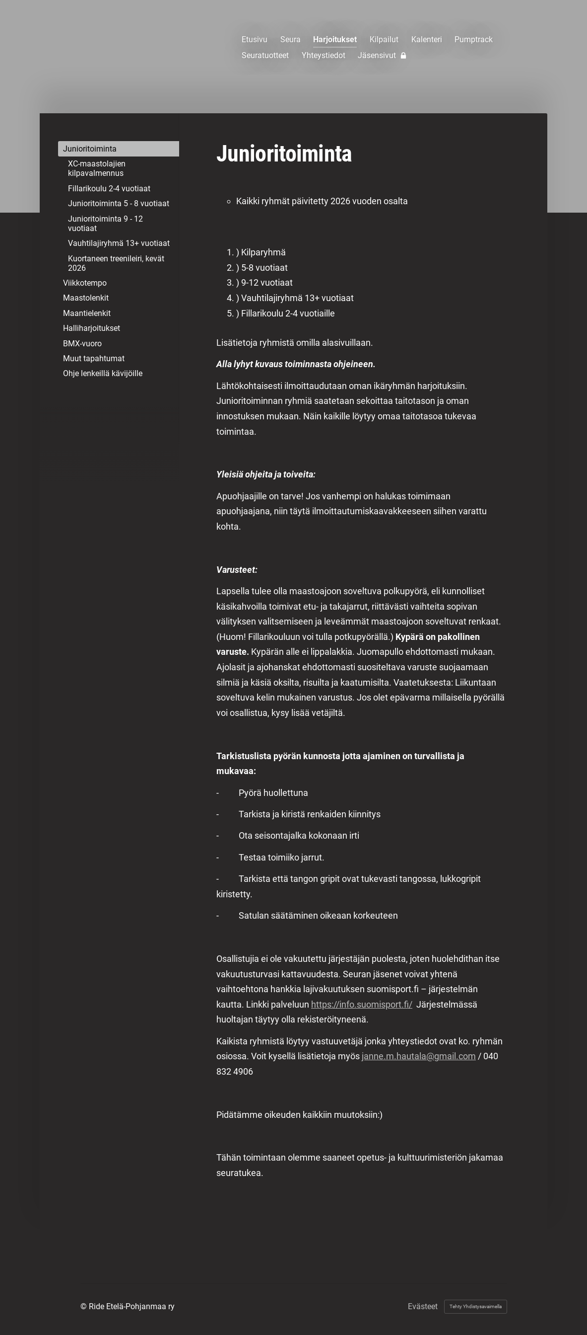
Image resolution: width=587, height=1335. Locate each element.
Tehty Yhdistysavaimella (476, 1306)
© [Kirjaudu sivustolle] (84, 1306)
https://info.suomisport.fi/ (361, 1004)
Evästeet (423, 1307)
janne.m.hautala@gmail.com (419, 1056)
